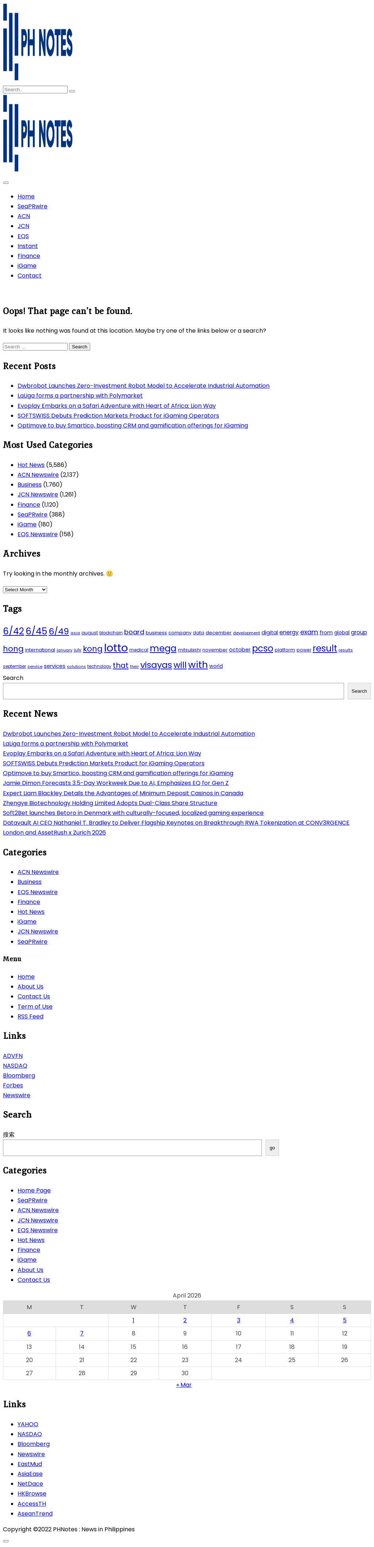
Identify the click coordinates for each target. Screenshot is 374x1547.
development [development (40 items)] (246, 633)
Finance (29, 256)
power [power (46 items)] (304, 650)
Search (13, 678)
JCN (23, 226)
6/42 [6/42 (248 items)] (13, 631)
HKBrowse (32, 1493)
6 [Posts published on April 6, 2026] (29, 1333)
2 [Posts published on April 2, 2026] (185, 1320)
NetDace (30, 1484)
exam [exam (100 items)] (309, 632)
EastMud (30, 1464)
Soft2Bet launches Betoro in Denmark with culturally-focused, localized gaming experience (133, 813)
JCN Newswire (38, 494)
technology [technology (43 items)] (99, 666)
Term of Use (35, 1006)
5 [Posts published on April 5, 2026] (345, 1320)
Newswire (16, 1095)
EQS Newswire (38, 534)
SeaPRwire (32, 206)
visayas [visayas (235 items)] (156, 665)
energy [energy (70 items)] (289, 632)
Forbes (13, 1085)
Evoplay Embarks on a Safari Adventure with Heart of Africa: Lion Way (117, 406)
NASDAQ (15, 1065)
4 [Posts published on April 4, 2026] (292, 1320)
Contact (30, 275)
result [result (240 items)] (325, 648)
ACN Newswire (38, 475)
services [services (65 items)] (54, 666)
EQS (23, 236)
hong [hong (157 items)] (13, 648)
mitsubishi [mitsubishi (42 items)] (189, 650)
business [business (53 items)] (156, 632)
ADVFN (13, 1056)
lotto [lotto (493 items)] (116, 647)
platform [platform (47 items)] (285, 650)
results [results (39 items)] (346, 650)
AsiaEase (30, 1474)
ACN (24, 216)
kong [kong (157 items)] (93, 648)
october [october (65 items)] (240, 649)
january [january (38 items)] (64, 650)
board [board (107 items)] (134, 632)
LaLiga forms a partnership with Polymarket (80, 395)
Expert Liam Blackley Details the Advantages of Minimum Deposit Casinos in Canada (123, 793)
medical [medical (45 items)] (138, 650)
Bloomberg (19, 1075)
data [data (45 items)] (198, 633)
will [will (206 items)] (180, 665)
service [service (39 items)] (34, 666)
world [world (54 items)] (216, 666)
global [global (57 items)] (342, 632)
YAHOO (28, 1424)
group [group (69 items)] (359, 632)
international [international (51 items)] (40, 649)
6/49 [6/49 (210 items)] (59, 631)
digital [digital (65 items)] (270, 632)
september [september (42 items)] (14, 666)
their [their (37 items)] (134, 666)
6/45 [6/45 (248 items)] (36, 631)
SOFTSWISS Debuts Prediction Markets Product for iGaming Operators (118, 415)
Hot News (31, 465)
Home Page (34, 1190)
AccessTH (32, 1504)
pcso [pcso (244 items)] (262, 648)
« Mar (184, 1385)
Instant (28, 246)
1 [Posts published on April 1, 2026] (133, 1320)
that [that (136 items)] (121, 665)
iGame (27, 266)
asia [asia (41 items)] (75, 633)
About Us (30, 986)
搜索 (9, 1134)
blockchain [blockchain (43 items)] (111, 633)
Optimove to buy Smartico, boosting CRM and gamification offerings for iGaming (133, 425)
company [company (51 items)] (179, 632)
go (272, 1147)
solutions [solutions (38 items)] (76, 666)
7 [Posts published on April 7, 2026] (82, 1333)
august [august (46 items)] (89, 633)
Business (30, 484)
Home (26, 196)
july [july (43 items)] (77, 650)
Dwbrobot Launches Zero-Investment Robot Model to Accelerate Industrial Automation (144, 386)
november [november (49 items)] (215, 650)
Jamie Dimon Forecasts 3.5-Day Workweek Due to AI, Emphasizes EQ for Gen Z (116, 783)
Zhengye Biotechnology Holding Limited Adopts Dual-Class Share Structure (110, 803)
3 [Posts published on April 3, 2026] (238, 1320)
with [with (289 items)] (198, 664)
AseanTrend (35, 1513)
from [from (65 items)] (326, 632)
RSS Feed (30, 1016)
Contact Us (34, 996)
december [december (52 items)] (219, 632)
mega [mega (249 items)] (163, 648)
